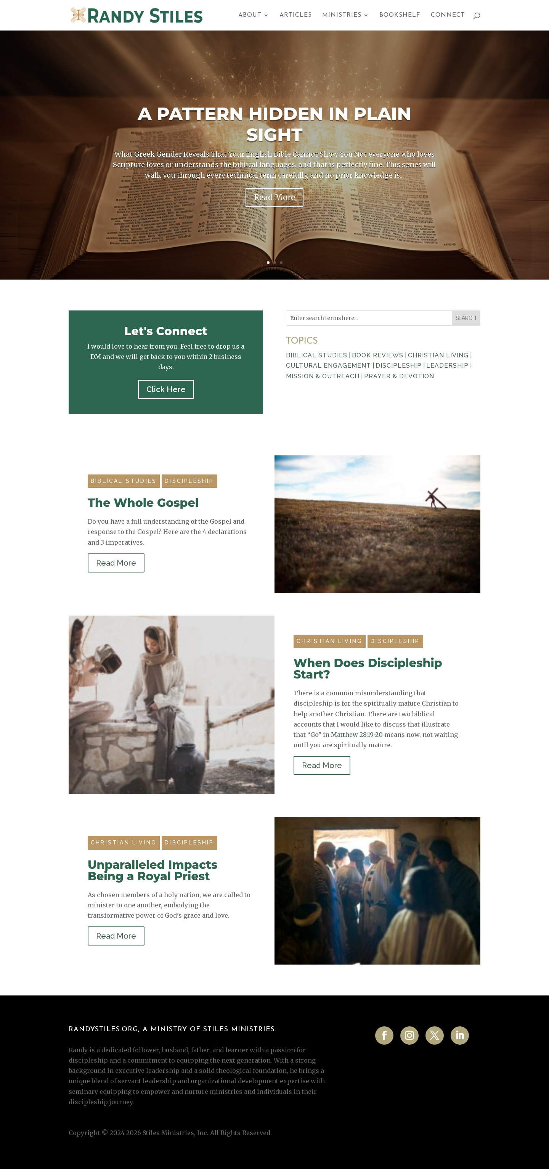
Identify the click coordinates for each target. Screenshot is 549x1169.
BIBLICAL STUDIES (316, 355)
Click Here (166, 389)
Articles (295, 15)
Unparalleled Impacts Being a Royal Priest (153, 870)
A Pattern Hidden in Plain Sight (274, 124)
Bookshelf (400, 15)
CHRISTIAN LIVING (438, 355)
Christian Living (330, 641)
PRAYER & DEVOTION (399, 376)
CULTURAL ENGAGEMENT (328, 365)
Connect (448, 15)
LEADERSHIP (447, 365)
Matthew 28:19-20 (357, 734)
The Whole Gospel (143, 503)
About (250, 15)
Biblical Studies (124, 481)
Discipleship (189, 481)
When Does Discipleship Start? (368, 669)
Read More (274, 197)
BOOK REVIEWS (377, 355)
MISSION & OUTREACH (323, 376)
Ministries (341, 15)
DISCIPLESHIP (399, 365)
